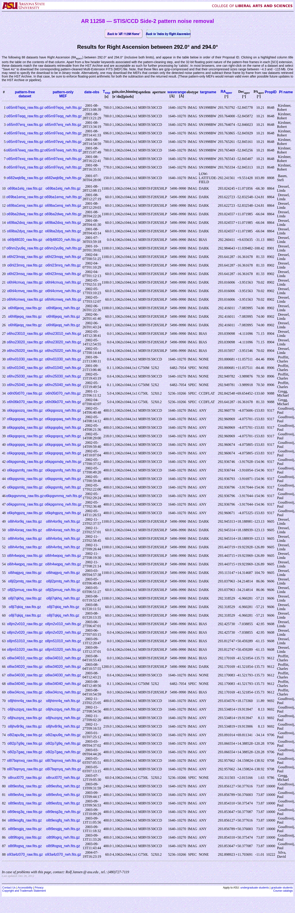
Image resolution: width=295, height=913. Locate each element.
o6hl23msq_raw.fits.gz (25, 274)
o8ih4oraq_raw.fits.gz (25, 530)
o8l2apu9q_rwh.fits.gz (63, 735)
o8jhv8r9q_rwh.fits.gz (63, 727)
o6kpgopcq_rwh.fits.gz (63, 436)
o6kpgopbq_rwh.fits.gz (63, 428)
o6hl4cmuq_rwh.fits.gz (63, 282)
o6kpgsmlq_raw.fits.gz (25, 487)
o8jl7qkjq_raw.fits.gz (25, 616)
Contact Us (9, 887)
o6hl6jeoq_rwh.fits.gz (63, 308)
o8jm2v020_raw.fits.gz (25, 633)
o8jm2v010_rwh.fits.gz (63, 624)
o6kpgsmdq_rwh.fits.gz (63, 462)
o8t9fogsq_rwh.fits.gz (63, 846)
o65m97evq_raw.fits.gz (25, 142)
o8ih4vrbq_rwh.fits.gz (63, 547)
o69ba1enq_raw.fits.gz (25, 206)
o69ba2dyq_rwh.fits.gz (63, 231)
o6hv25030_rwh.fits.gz (63, 376)
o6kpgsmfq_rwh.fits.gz (63, 470)
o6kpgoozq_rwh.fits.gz (63, 411)
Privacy (39, 887)
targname (208, 92)
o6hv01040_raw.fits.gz (25, 368)
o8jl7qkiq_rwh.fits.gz (63, 607)
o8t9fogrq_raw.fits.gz (25, 838)
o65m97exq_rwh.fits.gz (63, 159)
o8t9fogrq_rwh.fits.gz (63, 838)
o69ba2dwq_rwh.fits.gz (63, 214)
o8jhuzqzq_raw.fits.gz (25, 718)
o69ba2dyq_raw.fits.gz (25, 231)
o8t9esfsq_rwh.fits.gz (63, 786)
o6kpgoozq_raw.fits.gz (25, 411)
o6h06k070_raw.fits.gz (25, 402)
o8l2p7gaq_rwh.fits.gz (63, 752)
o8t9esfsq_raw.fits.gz (25, 786)
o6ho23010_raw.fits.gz (25, 334)
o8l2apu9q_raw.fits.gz (24, 735)
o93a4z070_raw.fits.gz (25, 855)
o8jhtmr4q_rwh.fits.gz (63, 701)
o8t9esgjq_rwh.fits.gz (63, 829)
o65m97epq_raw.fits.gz (24, 108)
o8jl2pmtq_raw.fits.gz (25, 581)
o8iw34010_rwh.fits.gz (63, 658)
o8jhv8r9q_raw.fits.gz (25, 727)
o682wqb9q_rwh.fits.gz (63, 178)
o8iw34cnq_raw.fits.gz (25, 692)
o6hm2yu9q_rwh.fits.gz (63, 248)
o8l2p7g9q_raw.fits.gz (24, 744)
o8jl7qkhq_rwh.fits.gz (63, 598)
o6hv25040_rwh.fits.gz (63, 385)
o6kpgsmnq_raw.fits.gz (25, 504)
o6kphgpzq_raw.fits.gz (25, 513)
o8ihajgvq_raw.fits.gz (25, 573)
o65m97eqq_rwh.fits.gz (63, 116)
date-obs (91, 92)
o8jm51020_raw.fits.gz (25, 650)
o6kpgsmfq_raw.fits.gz (25, 470)
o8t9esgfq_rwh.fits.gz (63, 820)
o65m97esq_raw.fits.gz (25, 133)
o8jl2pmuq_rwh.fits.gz (63, 590)
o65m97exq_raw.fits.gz (25, 159)
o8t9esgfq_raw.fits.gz (25, 820)
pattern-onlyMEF (63, 94)
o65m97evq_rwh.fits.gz (63, 142)
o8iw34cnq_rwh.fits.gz (63, 692)
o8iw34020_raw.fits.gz (25, 667)
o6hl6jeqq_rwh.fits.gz (63, 325)
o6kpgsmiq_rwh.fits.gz (63, 479)
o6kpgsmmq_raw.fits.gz (25, 496)
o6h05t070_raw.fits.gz (25, 393)
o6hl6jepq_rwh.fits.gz (63, 317)
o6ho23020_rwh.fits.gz (63, 342)
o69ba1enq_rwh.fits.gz (63, 206)
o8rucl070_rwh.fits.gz (63, 778)
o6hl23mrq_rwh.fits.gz (63, 265)
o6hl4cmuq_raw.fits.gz (25, 282)
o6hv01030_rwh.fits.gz (63, 359)
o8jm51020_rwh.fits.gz (63, 650)
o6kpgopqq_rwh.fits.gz (63, 453)
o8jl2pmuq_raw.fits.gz (25, 590)
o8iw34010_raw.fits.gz (25, 658)
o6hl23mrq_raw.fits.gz (25, 265)
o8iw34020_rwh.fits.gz (63, 667)
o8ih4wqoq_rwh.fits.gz (63, 556)
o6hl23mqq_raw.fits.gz (25, 257)
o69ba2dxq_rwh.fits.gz (63, 223)
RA (226, 92)
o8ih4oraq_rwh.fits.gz (63, 530)
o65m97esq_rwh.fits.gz (63, 133)
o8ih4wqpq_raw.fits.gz (25, 564)
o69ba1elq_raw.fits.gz (24, 189)
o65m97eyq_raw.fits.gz (25, 167)
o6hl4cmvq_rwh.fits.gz (63, 291)
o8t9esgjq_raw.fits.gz (25, 829)
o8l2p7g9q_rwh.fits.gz (63, 744)
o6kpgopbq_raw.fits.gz (25, 428)
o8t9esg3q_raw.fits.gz (24, 812)
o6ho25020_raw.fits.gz (25, 351)
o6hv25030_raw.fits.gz (25, 376)
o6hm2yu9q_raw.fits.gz (25, 248)
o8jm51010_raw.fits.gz (25, 641)
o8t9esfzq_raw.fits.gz (25, 803)
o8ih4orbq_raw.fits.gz (25, 539)
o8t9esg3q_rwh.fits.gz (63, 812)
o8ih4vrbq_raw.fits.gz (25, 547)
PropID (271, 92)
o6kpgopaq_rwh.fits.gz (63, 419)
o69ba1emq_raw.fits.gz (24, 197)
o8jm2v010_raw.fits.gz (25, 624)
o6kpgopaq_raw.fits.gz (25, 419)
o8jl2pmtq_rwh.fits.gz (63, 581)
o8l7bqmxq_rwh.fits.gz (63, 761)
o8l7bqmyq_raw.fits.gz (25, 769)
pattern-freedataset (25, 94)
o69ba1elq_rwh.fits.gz (63, 189)
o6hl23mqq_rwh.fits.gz (63, 257)
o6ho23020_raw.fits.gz (25, 342)
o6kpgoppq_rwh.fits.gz (63, 445)
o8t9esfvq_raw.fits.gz (25, 795)
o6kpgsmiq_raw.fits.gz (25, 479)
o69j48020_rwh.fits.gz (63, 240)
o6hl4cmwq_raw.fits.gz (25, 300)
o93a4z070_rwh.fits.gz (63, 855)
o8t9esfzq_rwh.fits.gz (63, 803)
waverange (177, 92)
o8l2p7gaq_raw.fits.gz (24, 752)
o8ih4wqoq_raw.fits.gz (25, 556)
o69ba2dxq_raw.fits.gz (25, 223)
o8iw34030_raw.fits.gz (25, 675)
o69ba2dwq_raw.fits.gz (25, 214)
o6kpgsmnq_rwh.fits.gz (63, 504)
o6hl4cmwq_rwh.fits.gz (63, 300)
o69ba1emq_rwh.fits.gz (63, 197)
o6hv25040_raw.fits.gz (25, 385)
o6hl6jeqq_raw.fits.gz (25, 325)
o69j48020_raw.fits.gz (24, 240)
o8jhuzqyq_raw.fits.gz (25, 709)
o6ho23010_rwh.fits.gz (63, 334)
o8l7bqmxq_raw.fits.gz (25, 761)
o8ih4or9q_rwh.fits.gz (63, 522)
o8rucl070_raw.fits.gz (25, 778)
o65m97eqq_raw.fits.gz (24, 116)
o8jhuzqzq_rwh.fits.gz (63, 718)
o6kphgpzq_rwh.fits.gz (63, 513)
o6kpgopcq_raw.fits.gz (25, 436)
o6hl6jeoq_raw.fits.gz (25, 308)
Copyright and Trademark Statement (24, 891)
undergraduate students (254, 887)
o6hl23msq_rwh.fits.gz (63, 274)
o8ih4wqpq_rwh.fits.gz (63, 564)
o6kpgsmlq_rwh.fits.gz (63, 487)
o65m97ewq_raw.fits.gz (25, 150)
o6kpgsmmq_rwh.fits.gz (63, 496)
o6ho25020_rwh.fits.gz (63, 351)
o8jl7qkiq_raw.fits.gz (25, 607)
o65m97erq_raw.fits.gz (25, 125)
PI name (286, 92)
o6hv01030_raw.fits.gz (25, 359)
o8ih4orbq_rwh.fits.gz (63, 539)
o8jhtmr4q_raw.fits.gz (25, 701)
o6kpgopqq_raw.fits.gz (25, 453)
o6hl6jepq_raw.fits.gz (25, 317)
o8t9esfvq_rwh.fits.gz (63, 795)
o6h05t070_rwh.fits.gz (63, 393)
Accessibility (25, 887)
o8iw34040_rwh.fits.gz (63, 684)
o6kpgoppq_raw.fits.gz (25, 445)
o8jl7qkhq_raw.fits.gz (25, 598)
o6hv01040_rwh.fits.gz (63, 368)
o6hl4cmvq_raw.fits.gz (25, 291)
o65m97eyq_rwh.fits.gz (63, 167)
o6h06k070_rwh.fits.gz (63, 402)
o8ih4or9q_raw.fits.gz (25, 522)
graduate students (282, 887)
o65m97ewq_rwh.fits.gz (63, 150)
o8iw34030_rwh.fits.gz (63, 675)
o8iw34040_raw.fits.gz (25, 684)
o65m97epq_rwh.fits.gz (63, 108)
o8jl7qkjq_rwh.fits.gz (63, 616)
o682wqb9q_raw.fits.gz (25, 178)
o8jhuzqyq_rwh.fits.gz (63, 709)
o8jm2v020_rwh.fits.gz (63, 633)
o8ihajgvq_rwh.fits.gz (63, 573)
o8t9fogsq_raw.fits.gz (25, 846)
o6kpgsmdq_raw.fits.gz (25, 462)
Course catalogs (283, 891)
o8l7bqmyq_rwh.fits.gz (63, 769)
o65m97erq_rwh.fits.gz (63, 125)
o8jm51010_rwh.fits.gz (63, 641)
